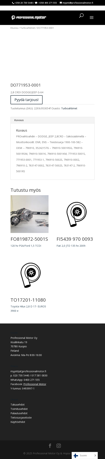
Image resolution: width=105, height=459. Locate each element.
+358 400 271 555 (48, 2)
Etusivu (14, 27)
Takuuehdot (17, 404)
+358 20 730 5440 (23, 2)
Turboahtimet (27, 27)
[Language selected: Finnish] (85, 455)
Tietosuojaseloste (21, 417)
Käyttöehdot (17, 422)
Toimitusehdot (19, 409)
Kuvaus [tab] (19, 120)
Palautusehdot (19, 413)
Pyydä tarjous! (26, 99)
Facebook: (28, 384)
